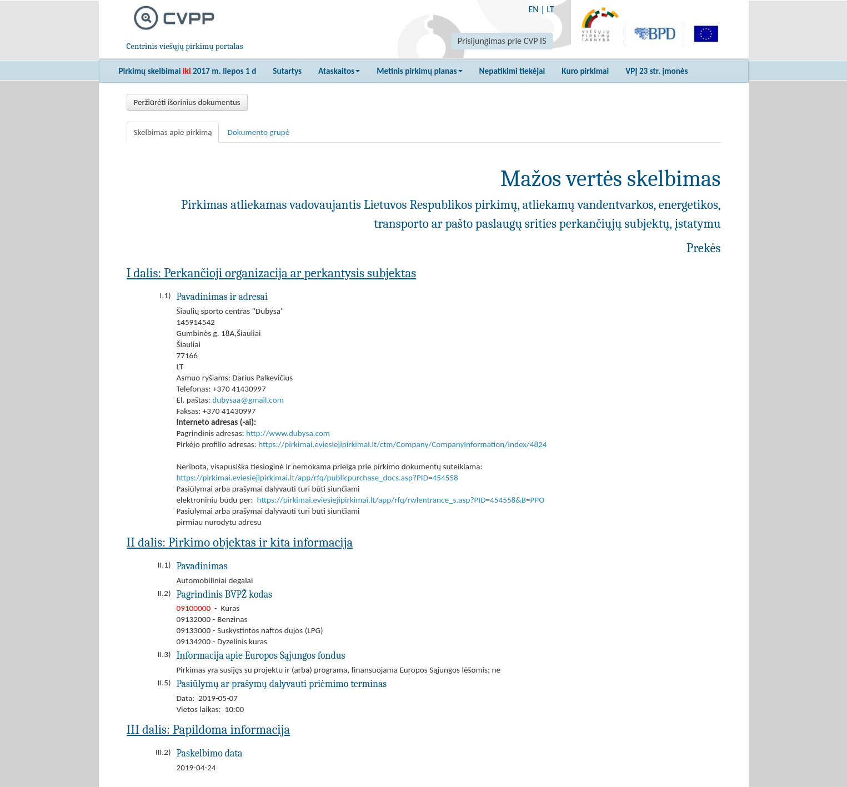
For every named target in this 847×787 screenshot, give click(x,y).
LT (550, 9)
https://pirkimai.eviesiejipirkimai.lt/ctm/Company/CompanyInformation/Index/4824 (402, 444)
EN (533, 9)
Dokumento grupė (258, 132)
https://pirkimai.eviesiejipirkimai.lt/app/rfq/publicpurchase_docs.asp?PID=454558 (317, 478)
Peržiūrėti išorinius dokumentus (187, 102)
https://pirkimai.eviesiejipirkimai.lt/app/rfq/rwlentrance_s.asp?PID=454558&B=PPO (401, 500)
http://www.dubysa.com (288, 433)
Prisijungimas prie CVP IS (502, 41)
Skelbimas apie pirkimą (173, 132)
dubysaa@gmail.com (247, 400)
